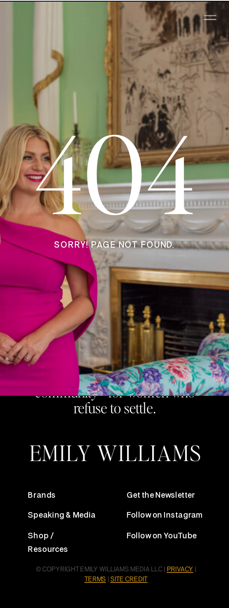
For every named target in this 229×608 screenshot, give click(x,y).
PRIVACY (180, 570)
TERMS (95, 580)
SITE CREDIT (128, 580)
